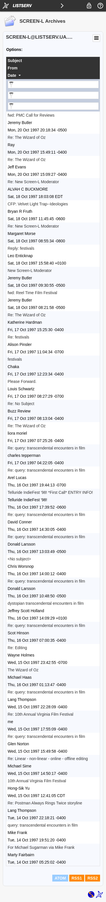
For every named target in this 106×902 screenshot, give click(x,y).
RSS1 (77, 878)
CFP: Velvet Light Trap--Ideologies (38, 204)
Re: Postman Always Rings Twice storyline (45, 803)
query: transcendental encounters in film (43, 825)
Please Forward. (22, 381)
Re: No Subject (21, 403)
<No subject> (19, 559)
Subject (15, 60)
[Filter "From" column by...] (53, 95)
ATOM (60, 878)
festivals (15, 359)
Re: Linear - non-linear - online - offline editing (48, 758)
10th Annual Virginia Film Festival (37, 781)
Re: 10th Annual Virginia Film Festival (40, 714)
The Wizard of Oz (23, 670)
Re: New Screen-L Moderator (33, 181)
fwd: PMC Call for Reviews (31, 115)
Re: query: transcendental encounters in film (46, 448)
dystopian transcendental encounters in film (46, 603)
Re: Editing (17, 647)
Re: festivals (18, 337)
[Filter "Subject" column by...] (53, 84)
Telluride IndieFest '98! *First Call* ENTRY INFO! (50, 492)
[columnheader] (53, 60)
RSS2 (92, 878)
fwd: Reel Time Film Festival (32, 292)
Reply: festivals (21, 248)
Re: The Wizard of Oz (27, 137)
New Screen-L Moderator (30, 270)
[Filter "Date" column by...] (53, 106)
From (13, 68)
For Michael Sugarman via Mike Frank (41, 847)
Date (12, 75)
